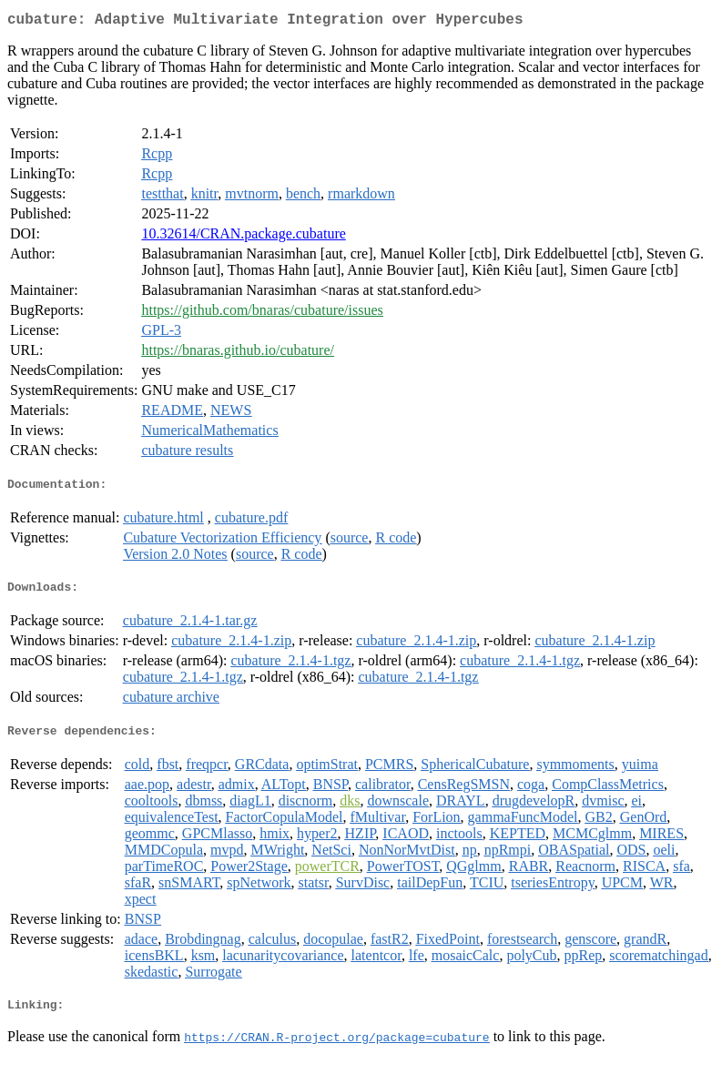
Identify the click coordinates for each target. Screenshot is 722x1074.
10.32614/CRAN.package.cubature (243, 237)
